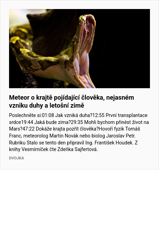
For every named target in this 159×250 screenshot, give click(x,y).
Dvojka (16, 158)
